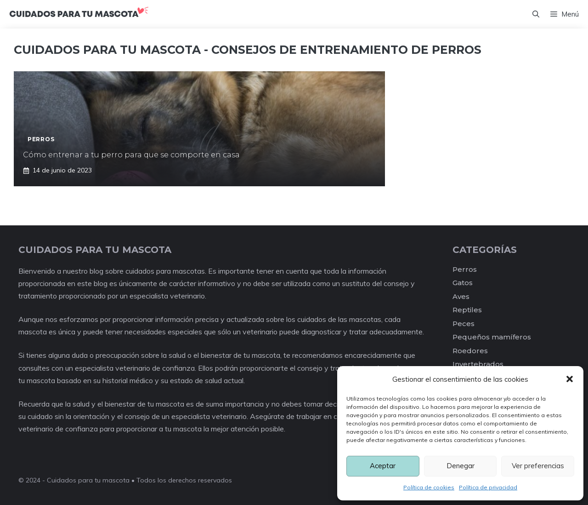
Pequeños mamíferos (491, 337)
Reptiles (467, 309)
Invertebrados (477, 364)
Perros (464, 269)
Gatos (462, 282)
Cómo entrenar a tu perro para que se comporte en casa (131, 154)
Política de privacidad (488, 487)
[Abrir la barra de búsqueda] (536, 14)
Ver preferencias (538, 465)
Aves (460, 296)
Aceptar (383, 465)
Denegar (461, 465)
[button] (569, 379)
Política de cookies (428, 487)
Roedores (470, 350)
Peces (463, 323)
